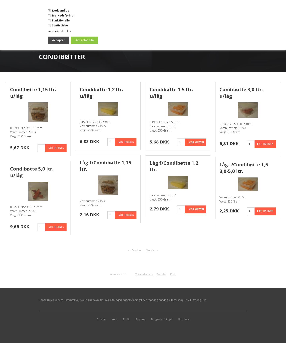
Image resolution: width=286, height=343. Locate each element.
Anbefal (161, 274)
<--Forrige (134, 250)
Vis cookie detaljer (59, 31)
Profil (126, 319)
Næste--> (152, 250)
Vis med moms (144, 274)
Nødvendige (60, 10)
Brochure (183, 319)
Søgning (140, 319)
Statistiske (60, 25)
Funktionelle (61, 20)
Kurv (114, 319)
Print (173, 274)
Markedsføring (62, 15)
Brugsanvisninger (161, 319)
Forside (101, 319)
